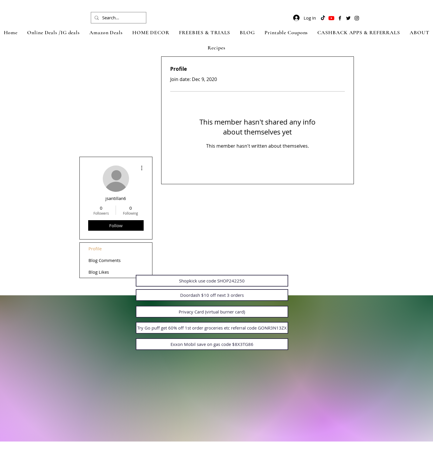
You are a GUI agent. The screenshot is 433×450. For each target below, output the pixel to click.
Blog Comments (104, 260)
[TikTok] (323, 18)
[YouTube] (331, 18)
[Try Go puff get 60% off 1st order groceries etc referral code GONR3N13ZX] (212, 328)
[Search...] (118, 17)
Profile (95, 248)
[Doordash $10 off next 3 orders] (212, 295)
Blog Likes (98, 272)
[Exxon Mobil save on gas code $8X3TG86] (212, 344)
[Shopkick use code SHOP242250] (212, 281)
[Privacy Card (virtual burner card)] (212, 312)
